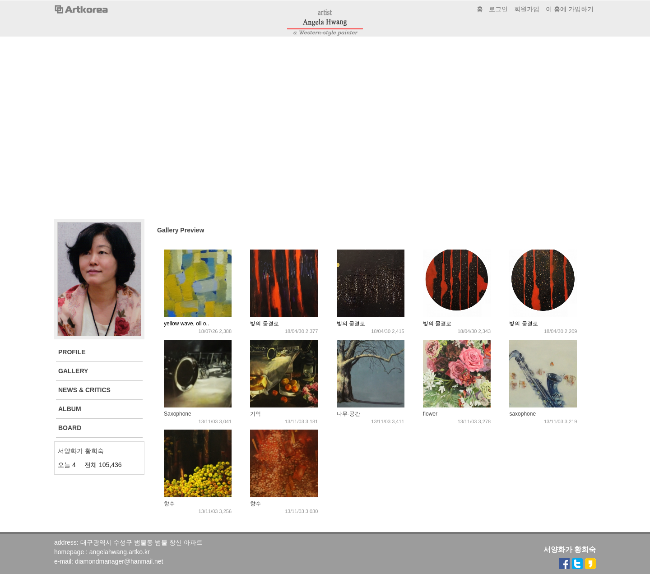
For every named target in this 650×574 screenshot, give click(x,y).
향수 (169, 503)
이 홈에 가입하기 (570, 9)
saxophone (522, 414)
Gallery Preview (180, 230)
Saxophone (177, 414)
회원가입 (526, 9)
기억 (255, 414)
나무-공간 (348, 414)
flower (430, 414)
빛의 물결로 (264, 323)
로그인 (498, 9)
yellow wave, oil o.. (186, 323)
